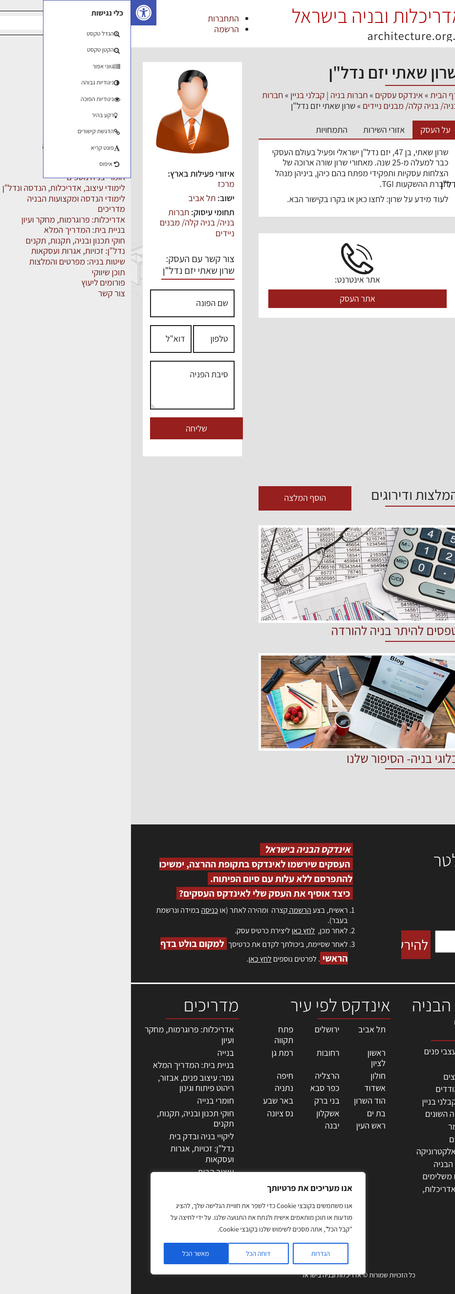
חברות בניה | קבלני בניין (401, 140)
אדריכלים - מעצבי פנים (402, 118)
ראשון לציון (246, 1058)
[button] (12, 12)
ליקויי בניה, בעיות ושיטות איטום (421, 1087)
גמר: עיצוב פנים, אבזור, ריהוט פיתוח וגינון (65, 1083)
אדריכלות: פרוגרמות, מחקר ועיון (58, 1035)
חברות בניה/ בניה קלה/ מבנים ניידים (66, 222)
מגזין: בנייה (431, 1187)
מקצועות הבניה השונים (403, 294)
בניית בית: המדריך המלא (62, 1064)
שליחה (65, 428)
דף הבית (313, 95)
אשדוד (244, 1087)
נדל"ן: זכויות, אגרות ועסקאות (71, 1154)
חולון (247, 1075)
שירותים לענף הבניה (407, 338)
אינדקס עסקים (268, 95)
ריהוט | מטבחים (416, 316)
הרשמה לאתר (426, 1145)
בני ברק (196, 1100)
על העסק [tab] (304, 129)
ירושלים (196, 1029)
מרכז (95, 183)
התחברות (92, 18)
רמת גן (152, 1052)
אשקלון (196, 1113)
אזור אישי (434, 1134)
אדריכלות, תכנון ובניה (423, 1056)
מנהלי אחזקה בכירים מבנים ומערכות (427, 1113)
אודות (439, 1177)
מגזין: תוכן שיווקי (422, 1198)
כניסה (78, 910)
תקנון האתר (430, 1208)
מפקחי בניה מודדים (408, 250)
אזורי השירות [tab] (253, 129)
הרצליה (196, 1075)
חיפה (154, 1075)
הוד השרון (239, 1100)
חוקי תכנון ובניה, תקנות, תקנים (64, 1119)
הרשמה (95, 29)
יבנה (201, 1125)
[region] (127, 1223)
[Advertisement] (227, 403)
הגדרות (189, 1253)
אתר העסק (226, 298)
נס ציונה (149, 1113)
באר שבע (147, 1100)
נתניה (153, 1087)
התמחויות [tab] (201, 129)
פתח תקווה (152, 1035)
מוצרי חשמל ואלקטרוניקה (398, 228)
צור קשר (435, 1166)
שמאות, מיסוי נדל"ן (418, 1071)
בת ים (245, 1113)
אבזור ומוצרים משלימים (401, 96)
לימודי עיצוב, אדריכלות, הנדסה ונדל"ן (376, 184)
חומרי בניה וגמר (415, 162)
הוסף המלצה (174, 497)
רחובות (197, 1052)
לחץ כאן (172, 930)
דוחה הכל (127, 1253)
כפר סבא (194, 1087)
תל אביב (71, 198)
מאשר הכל (64, 1253)
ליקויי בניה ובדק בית (70, 1136)
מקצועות (427, 272)
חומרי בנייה (84, 1100)
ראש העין (240, 1125)
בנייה (95, 1052)
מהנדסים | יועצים (413, 206)
